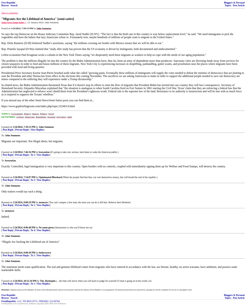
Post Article (239, 5)
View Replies (37, 129)
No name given (46, 227)
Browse (5, 5)
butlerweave (45, 252)
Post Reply (8, 129)
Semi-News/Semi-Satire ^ (13, 22)
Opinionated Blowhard (50, 177)
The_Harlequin (47, 281)
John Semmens (46, 127)
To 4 (33, 230)
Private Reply (22, 129)
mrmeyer (43, 202)
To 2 (33, 180)
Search (14, 5)
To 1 (33, 155)
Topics (228, 5)
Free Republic (8, 2)
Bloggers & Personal (234, 2)
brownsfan (44, 152)
